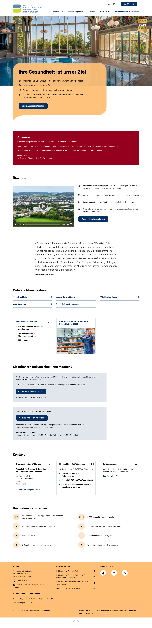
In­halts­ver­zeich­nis (20, 610)
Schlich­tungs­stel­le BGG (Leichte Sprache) (30, 598)
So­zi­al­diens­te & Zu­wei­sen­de (127, 11)
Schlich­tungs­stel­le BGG (22, 602)
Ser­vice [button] (91, 11)
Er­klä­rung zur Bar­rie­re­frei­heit (68, 571)
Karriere (104, 11)
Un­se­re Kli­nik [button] (57, 11)
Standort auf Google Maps (27, 489)
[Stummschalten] (68, 224)
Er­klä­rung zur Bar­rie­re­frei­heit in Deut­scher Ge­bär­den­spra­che (72, 576)
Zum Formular (109, 476)
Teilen (125, 573)
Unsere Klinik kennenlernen (93, 219)
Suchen (130, 4)
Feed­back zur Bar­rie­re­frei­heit (68, 588)
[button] (129, 4)
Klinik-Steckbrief (20, 297)
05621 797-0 (22, 580)
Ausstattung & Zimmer (66, 297)
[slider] (41, 224)
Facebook (103, 572)
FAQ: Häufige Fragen (108, 297)
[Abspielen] (43, 206)
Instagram (114, 572)
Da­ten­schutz (46, 610)
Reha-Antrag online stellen (33, 418)
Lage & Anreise (19, 304)
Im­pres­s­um (34, 610)
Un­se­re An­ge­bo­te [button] (75, 11)
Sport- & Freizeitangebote (67, 304)
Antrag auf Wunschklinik (32, 391)
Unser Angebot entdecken (33, 106)
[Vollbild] (71, 224)
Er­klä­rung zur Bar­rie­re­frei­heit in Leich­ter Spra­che (72, 583)
